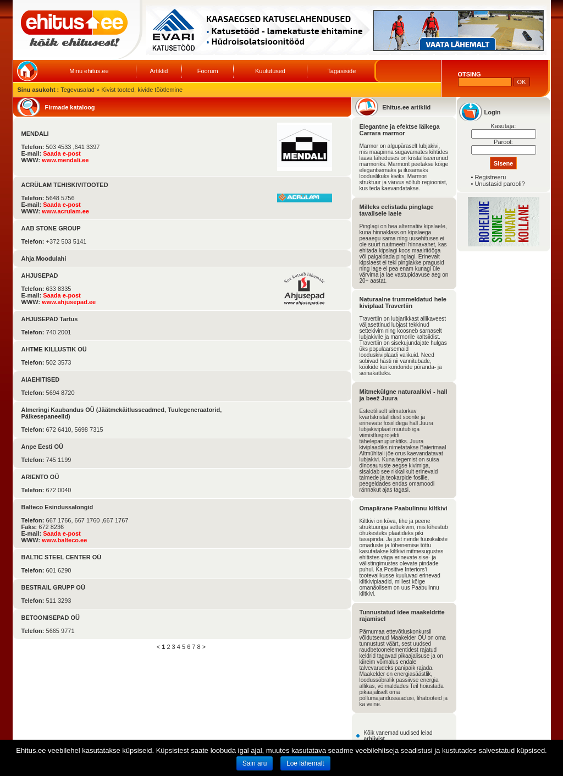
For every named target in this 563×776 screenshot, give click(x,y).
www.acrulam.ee (65, 211)
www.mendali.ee (65, 160)
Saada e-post (61, 153)
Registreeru (490, 177)
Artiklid (159, 71)
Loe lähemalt (305, 763)
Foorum (207, 71)
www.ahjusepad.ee (69, 302)
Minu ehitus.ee (89, 71)
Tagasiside (341, 71)
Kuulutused (270, 71)
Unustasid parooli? (499, 183)
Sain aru (254, 763)
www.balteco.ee (64, 540)
